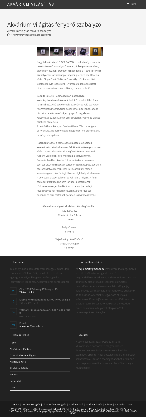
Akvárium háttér (19, 368)
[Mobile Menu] (133, 4)
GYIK (12, 387)
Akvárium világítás (30, 4)
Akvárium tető (18, 361)
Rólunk (14, 374)
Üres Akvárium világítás (23, 355)
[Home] (8, 34)
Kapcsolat (15, 380)
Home (13, 342)
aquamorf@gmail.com (31, 326)
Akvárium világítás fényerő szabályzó (32, 34)
